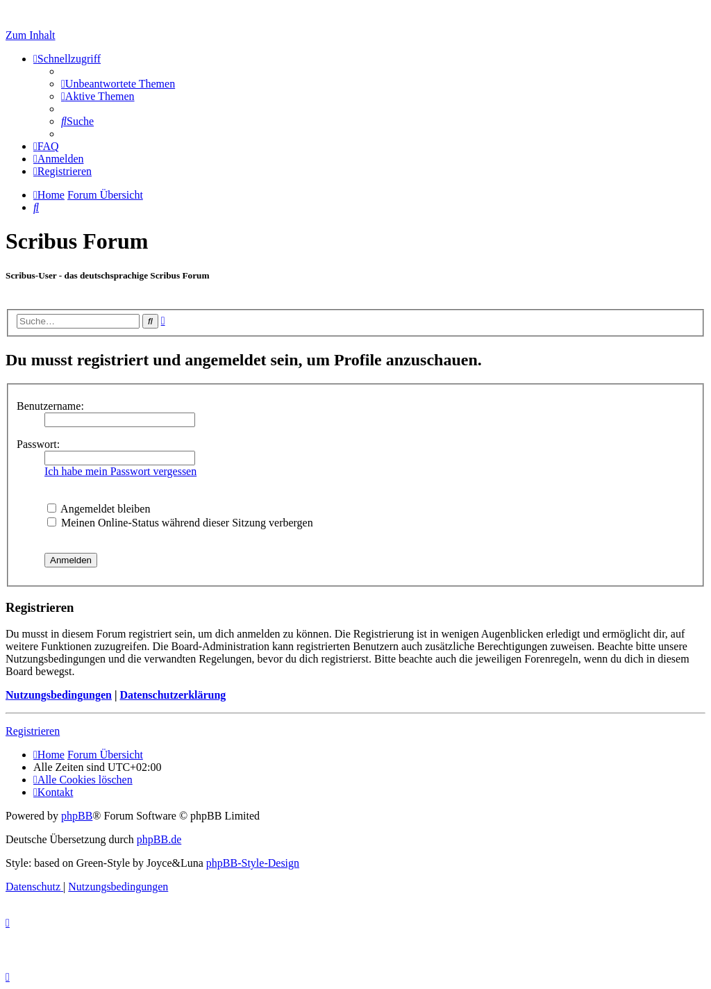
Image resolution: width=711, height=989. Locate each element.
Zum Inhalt (31, 35)
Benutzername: (50, 406)
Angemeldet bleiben (98, 509)
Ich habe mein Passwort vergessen (120, 471)
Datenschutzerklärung (172, 695)
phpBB (76, 816)
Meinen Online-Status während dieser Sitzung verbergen (180, 523)
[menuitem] (118, 84)
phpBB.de (159, 839)
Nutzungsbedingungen (59, 695)
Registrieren (33, 731)
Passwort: (38, 444)
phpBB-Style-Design (252, 863)
